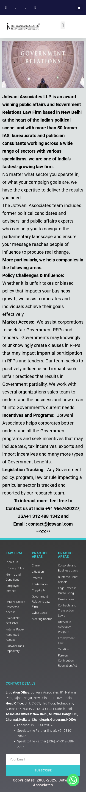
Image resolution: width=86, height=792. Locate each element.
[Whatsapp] (73, 780)
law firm (44, 166)
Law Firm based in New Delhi (52, 112)
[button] (79, 7)
